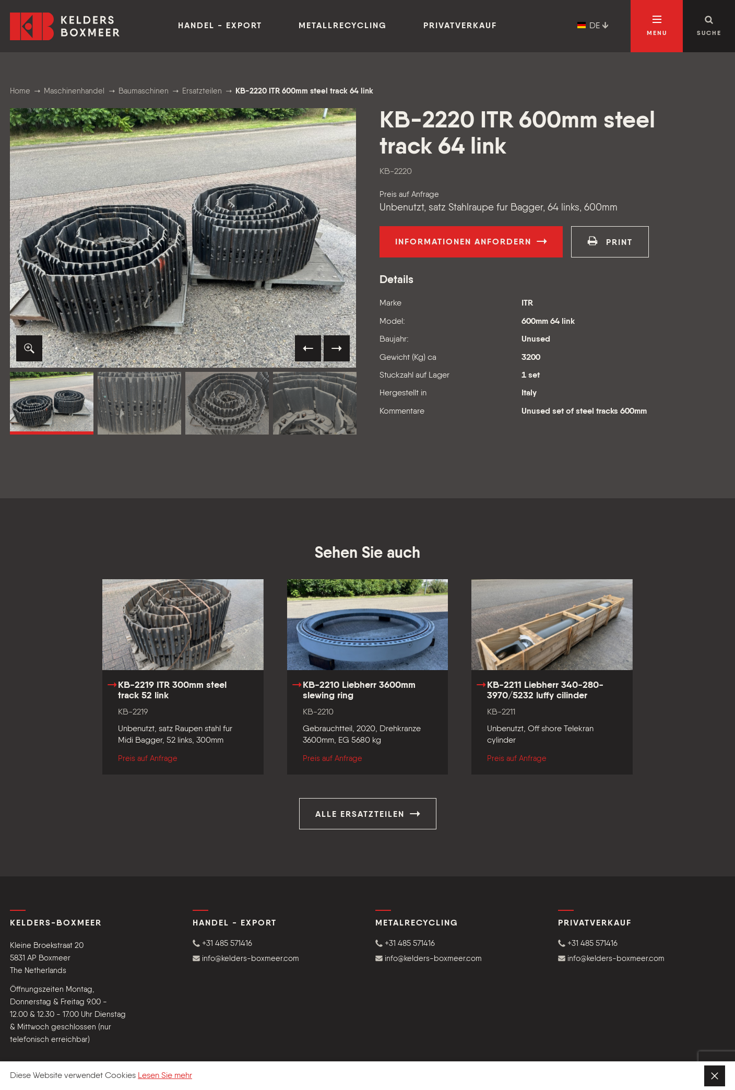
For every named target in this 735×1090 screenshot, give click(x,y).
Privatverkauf (460, 26)
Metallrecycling (343, 26)
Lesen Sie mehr (165, 1076)
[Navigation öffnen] (657, 26)
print (610, 241)
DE (593, 26)
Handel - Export (220, 26)
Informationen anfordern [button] (471, 241)
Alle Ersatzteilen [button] (367, 813)
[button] (29, 348)
